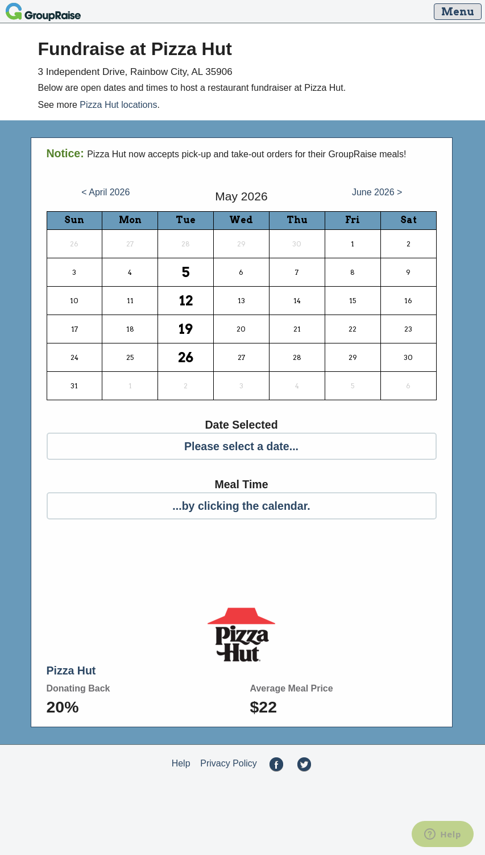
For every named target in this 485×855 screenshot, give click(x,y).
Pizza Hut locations (118, 105)
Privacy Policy (228, 763)
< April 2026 (105, 192)
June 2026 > (377, 192)
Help (181, 763)
